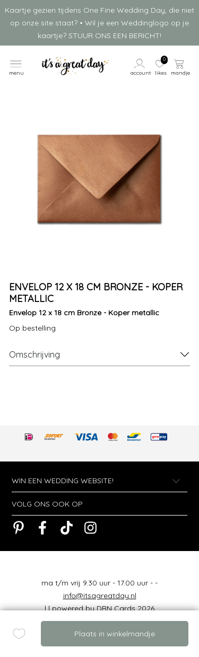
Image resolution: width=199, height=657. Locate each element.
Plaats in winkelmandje (114, 633)
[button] (141, 66)
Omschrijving (34, 354)
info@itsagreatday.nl (99, 595)
